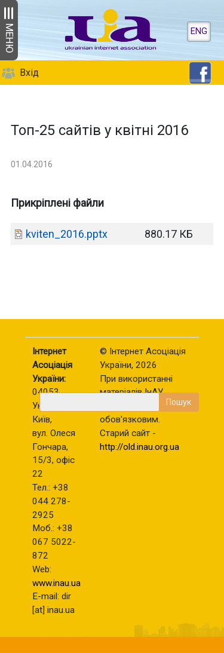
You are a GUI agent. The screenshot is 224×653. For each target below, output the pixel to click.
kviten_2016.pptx (67, 234)
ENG (199, 31)
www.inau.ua (56, 583)
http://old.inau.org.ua (139, 447)
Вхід (29, 72)
